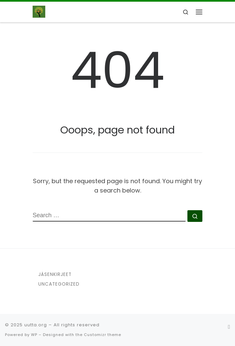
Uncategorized (59, 284)
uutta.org (35, 325)
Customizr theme (102, 334)
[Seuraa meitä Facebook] (229, 327)
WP (34, 334)
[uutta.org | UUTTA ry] (39, 11)
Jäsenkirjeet (55, 274)
